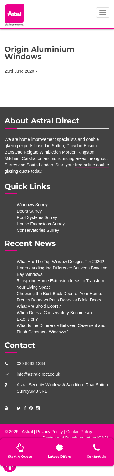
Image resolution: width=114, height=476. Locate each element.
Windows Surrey (32, 204)
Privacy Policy (49, 431)
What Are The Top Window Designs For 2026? (60, 261)
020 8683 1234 (31, 363)
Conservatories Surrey (38, 230)
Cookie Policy (79, 431)
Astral (27, 431)
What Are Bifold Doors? (39, 306)
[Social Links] (19, 408)
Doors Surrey (29, 211)
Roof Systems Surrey (37, 217)
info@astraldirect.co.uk (38, 374)
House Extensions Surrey (41, 223)
